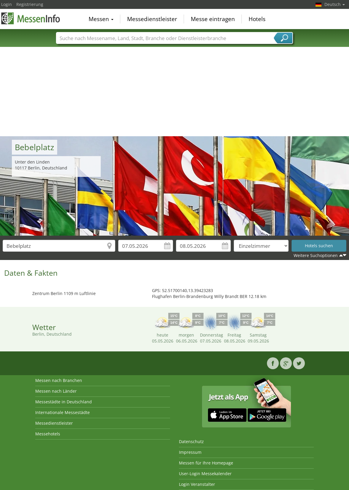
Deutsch (334, 4)
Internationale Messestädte (62, 412)
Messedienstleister (152, 19)
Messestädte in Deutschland (63, 402)
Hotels (257, 19)
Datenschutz (191, 441)
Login (6, 4)
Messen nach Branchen (58, 380)
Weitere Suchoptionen (316, 255)
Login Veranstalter (197, 484)
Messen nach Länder (56, 391)
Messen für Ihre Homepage (206, 463)
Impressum (190, 452)
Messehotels (47, 434)
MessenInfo (30, 18)
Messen (101, 19)
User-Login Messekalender (205, 473)
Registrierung (29, 4)
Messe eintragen (213, 19)
